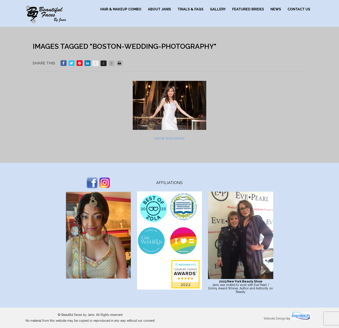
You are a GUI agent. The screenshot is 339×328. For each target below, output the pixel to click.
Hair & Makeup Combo (120, 9)
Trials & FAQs (190, 9)
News (275, 9)
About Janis (159, 9)
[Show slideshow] (169, 138)
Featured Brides (248, 9)
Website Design (275, 318)
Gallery (218, 9)
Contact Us (299, 9)
